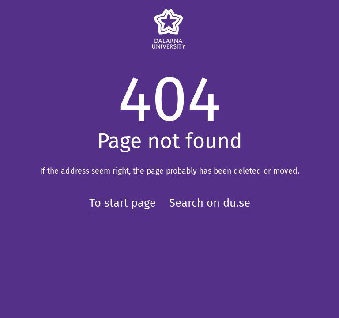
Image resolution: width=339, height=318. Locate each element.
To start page (122, 203)
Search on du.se (209, 203)
